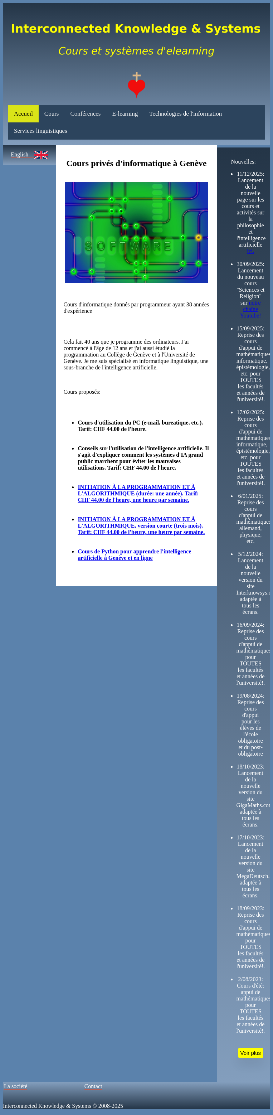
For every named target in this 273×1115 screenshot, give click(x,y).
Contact (93, 1086)
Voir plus (250, 1053)
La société (15, 1086)
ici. (250, 251)
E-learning (125, 113)
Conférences (85, 113)
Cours (51, 113)
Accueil (23, 113)
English (22, 154)
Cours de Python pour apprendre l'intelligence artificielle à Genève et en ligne (134, 554)
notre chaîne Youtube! (250, 309)
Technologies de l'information (185, 113)
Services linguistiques (40, 130)
